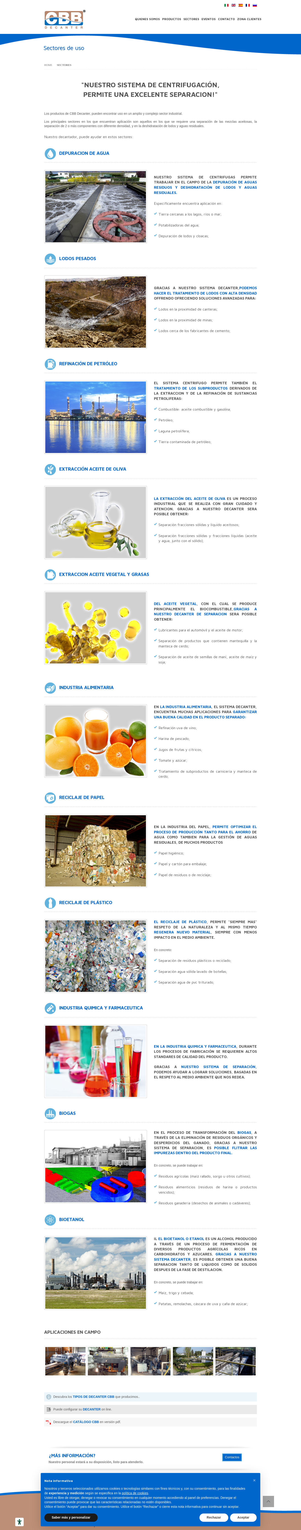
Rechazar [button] (214, 1517)
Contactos (232, 1457)
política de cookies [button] (135, 1493)
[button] (254, 1480)
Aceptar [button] (243, 1517)
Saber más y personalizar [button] (71, 1517)
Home (48, 65)
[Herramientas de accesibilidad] (19, 1522)
